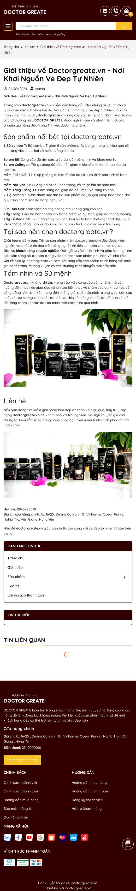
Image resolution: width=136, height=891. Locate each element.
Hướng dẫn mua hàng (21, 800)
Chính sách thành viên (21, 782)
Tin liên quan (24, 640)
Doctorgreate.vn (78, 888)
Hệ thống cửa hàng (22, 760)
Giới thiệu (15, 567)
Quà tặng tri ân (16, 817)
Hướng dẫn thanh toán (90, 791)
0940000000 (31, 747)
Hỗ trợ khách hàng (87, 808)
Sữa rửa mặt (23, 34)
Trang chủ (15, 558)
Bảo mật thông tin (18, 808)
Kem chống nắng (55, 34)
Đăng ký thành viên (87, 800)
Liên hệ (13, 586)
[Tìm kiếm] (124, 26)
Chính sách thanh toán (26, 595)
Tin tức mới (18, 615)
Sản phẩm (37, 34)
